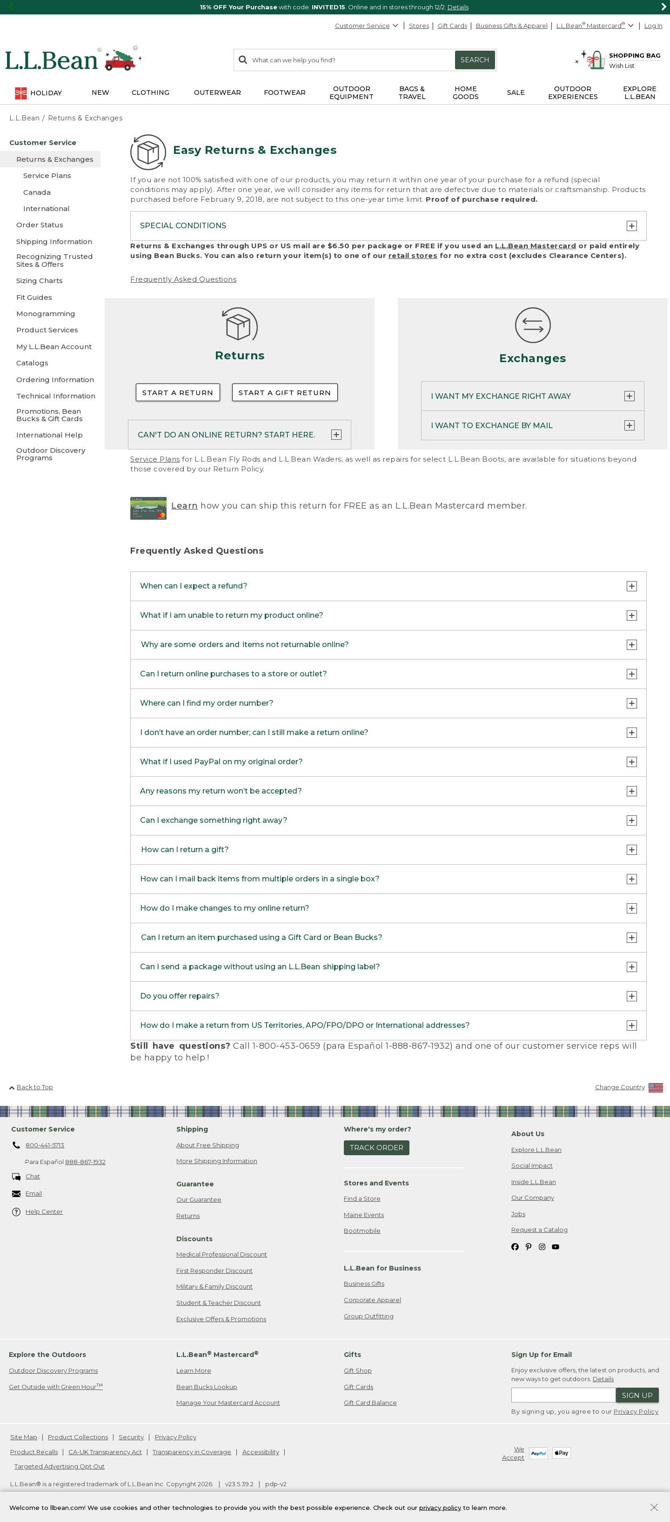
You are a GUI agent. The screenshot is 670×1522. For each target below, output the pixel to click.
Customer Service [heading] (43, 1129)
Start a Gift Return (285, 392)
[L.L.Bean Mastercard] (596, 26)
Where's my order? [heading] (377, 1129)
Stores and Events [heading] (376, 1183)
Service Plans (155, 459)
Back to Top (31, 1087)
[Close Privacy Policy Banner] (654, 1511)
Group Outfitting (369, 1316)
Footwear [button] (285, 92)
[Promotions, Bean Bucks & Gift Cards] (50, 415)
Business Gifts (364, 1283)
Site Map (23, 1437)
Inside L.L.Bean (533, 1181)
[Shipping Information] (50, 241)
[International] (50, 208)
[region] (335, 7)
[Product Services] (50, 330)
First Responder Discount (214, 1270)
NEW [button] (100, 92)
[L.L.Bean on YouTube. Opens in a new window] (555, 1246)
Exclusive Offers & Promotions (221, 1319)
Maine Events (364, 1214)
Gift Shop (358, 1370)
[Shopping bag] (623, 55)
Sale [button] (516, 92)
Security (131, 1437)
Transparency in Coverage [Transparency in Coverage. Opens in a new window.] (192, 1452)
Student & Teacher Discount (218, 1302)
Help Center (37, 1212)
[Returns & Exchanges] (50, 159)
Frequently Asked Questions (183, 279)
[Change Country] (629, 1089)
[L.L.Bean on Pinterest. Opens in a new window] (528, 1246)
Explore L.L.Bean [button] (640, 93)
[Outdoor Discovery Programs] (50, 454)
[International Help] (50, 435)
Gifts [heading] (352, 1354)
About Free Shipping (207, 1145)
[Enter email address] (563, 1395)
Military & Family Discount (214, 1286)
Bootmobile (362, 1230)
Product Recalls (34, 1452)
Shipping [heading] (192, 1129)
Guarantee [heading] (195, 1184)
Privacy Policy (636, 1411)
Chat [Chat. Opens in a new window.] (26, 1176)
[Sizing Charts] (50, 280)
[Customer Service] (50, 142)
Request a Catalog (539, 1229)
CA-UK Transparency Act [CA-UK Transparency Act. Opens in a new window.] (105, 1452)
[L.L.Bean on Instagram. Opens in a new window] (542, 1246)
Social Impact (532, 1165)
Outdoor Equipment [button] (351, 93)
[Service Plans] (50, 175)
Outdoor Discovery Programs (53, 1370)
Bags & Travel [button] (412, 93)
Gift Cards (452, 25)
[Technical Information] (50, 396)
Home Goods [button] (466, 93)
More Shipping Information (216, 1161)
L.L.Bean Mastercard (535, 245)
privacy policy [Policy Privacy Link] (440, 1510)
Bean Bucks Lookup (206, 1386)
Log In (653, 25)
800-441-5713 (38, 1145)
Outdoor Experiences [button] (573, 93)
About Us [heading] (527, 1134)
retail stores (413, 255)
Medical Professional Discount (221, 1254)
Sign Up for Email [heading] (541, 1354)
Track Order (376, 1147)
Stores (419, 25)
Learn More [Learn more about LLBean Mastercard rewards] (193, 1370)
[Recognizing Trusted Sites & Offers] (50, 261)
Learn (184, 506)
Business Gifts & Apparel (512, 25)
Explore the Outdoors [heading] (47, 1354)
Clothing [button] (150, 92)
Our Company (532, 1197)
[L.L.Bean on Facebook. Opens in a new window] (515, 1246)
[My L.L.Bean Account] (50, 346)
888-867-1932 (85, 1161)
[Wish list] (635, 65)
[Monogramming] (50, 313)
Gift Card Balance (370, 1402)
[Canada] (50, 192)
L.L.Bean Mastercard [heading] (217, 1354)
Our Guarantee (198, 1199)
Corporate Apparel (372, 1300)
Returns (188, 1215)
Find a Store (362, 1198)
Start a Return (178, 392)
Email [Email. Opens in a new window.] (27, 1194)
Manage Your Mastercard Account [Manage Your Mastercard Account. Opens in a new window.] (228, 1402)
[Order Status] (50, 225)
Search (475, 60)
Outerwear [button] (217, 92)
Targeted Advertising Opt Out (59, 1466)
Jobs (518, 1214)
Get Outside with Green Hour (56, 1386)
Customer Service (367, 25)
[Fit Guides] (50, 297)
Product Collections (78, 1437)
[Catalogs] (50, 363)
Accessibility (260, 1452)
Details (458, 7)
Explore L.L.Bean (536, 1149)
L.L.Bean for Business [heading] (382, 1268)
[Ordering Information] (50, 379)
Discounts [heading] (194, 1239)
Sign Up (637, 1395)
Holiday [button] (38, 93)
